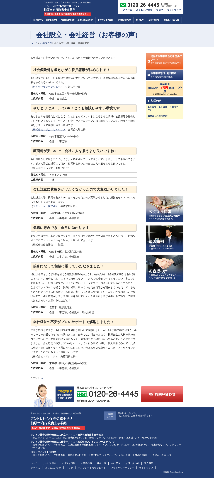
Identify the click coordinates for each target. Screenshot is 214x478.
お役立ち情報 (106, 20)
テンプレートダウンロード (92, 468)
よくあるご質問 (144, 10)
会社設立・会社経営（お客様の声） (163, 108)
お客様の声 (124, 20)
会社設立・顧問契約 (45, 20)
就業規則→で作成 (165, 88)
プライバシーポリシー (122, 468)
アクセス (127, 10)
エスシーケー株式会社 (45, 206)
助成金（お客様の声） (158, 116)
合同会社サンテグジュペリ (48, 86)
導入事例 (148, 463)
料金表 (140, 20)
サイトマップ (174, 10)
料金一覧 (101, 463)
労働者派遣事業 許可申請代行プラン (166, 61)
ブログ (159, 10)
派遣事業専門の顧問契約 (163, 75)
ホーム (34, 43)
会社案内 (153, 20)
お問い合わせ (171, 20)
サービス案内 (49, 463)
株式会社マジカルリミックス (49, 129)
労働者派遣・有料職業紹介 (77, 20)
